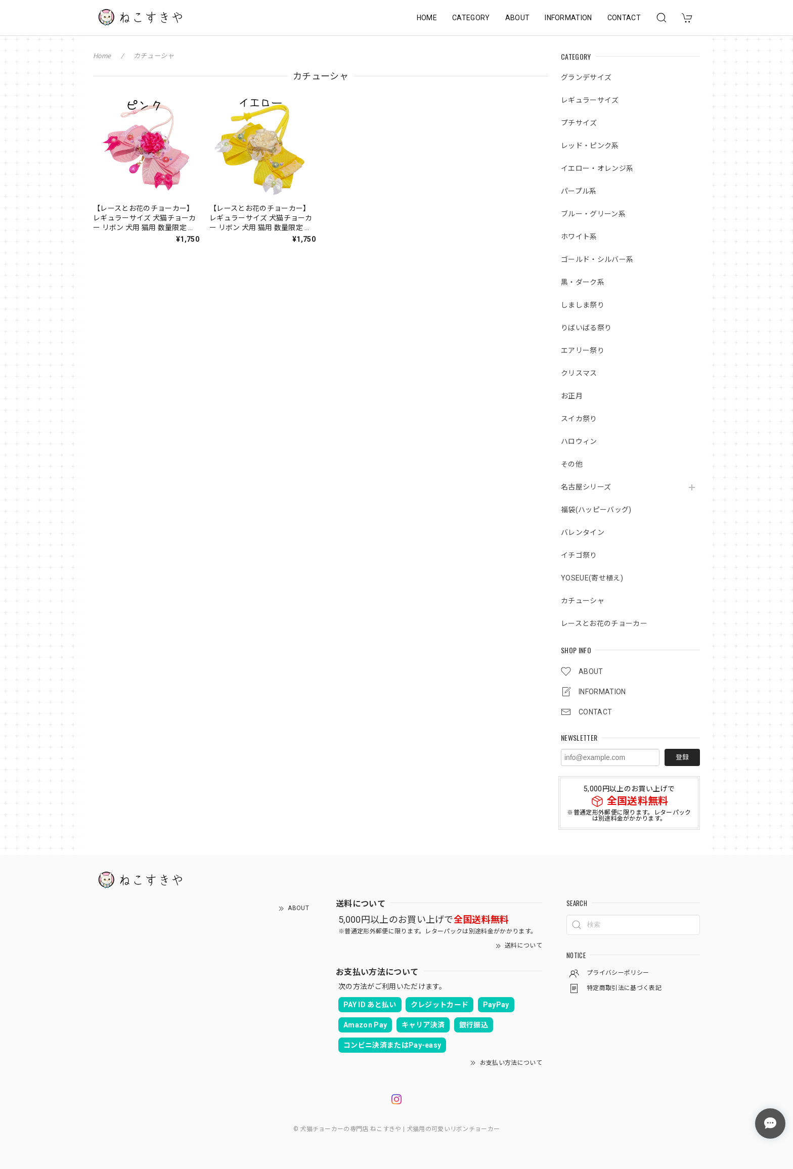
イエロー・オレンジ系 (597, 168)
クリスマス (579, 373)
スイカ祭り (579, 419)
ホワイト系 (579, 237)
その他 (572, 464)
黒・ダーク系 (582, 282)
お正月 (572, 396)
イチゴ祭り (579, 555)
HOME (427, 18)
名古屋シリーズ (586, 487)
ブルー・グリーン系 (593, 214)
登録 (682, 757)
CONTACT (624, 18)
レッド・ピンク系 (590, 146)
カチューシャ (582, 601)
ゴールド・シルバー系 (597, 259)
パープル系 (579, 191)
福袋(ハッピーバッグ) (596, 510)
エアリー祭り (582, 350)
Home (102, 56)
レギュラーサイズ (590, 100)
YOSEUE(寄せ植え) (592, 578)
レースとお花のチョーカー (604, 623)
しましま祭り (582, 305)
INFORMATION (568, 18)
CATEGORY (471, 18)
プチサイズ (579, 123)
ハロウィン (579, 441)
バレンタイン (582, 532)
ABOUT (517, 18)
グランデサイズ (586, 77)
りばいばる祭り (586, 328)
